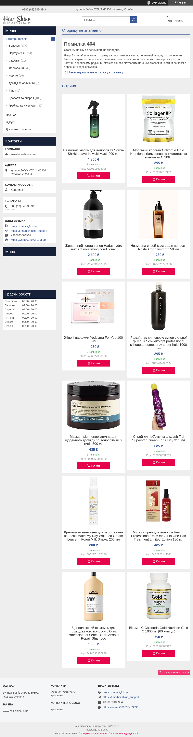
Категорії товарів (16, 38)
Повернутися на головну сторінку (95, 72)
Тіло (11, 90)
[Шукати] (133, 19)
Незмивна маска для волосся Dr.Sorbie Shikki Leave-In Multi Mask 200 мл (93, 152)
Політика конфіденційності (123, 733)
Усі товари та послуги (172, 672)
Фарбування (16, 68)
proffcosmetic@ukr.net (24, 226)
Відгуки (10, 122)
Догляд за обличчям (22, 83)
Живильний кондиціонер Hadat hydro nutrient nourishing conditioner (93, 247)
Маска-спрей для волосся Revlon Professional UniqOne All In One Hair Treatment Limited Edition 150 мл (158, 536)
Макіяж (13, 75)
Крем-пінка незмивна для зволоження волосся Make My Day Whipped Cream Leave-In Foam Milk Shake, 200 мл (93, 536)
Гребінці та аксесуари (22, 105)
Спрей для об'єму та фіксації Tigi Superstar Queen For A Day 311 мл (158, 438)
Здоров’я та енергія (21, 98)
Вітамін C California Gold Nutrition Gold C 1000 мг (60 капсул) (158, 629)
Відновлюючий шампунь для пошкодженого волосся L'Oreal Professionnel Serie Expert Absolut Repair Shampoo (93, 633)
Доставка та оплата (18, 129)
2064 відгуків (159, 2)
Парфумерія (17, 53)
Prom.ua (114, 726)
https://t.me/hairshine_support (29, 230)
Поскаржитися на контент (93, 733)
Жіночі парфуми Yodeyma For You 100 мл (93, 339)
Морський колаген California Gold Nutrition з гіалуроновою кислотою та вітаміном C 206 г (158, 154)
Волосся (14, 45)
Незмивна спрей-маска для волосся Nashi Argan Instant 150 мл (159, 247)
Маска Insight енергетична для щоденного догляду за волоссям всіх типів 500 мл (93, 440)
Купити (95, 175)
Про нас (11, 115)
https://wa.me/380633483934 (28, 239)
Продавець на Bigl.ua (96, 729)
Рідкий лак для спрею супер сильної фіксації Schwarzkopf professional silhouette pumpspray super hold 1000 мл (158, 343)
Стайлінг (14, 60)
